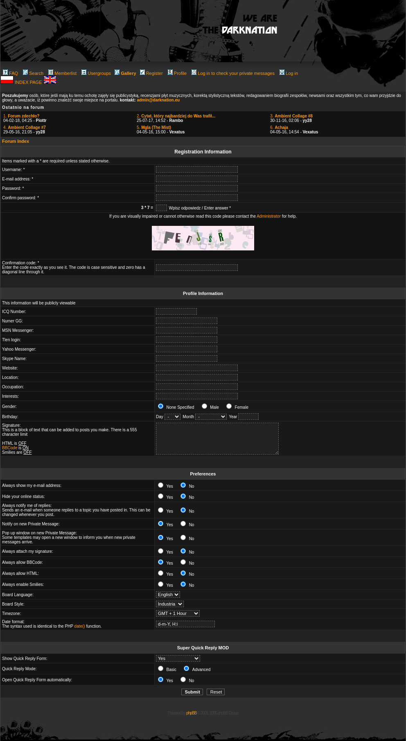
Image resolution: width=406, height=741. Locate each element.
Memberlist (62, 73)
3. (291, 116)
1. (21, 116)
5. (154, 127)
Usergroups (96, 73)
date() (79, 626)
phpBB (191, 713)
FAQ (10, 73)
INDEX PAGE (29, 82)
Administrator (269, 216)
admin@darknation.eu (158, 100)
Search (33, 73)
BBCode (9, 448)
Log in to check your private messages (233, 73)
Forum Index (15, 141)
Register (151, 73)
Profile (177, 73)
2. (176, 116)
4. (24, 127)
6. (279, 127)
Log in (289, 73)
